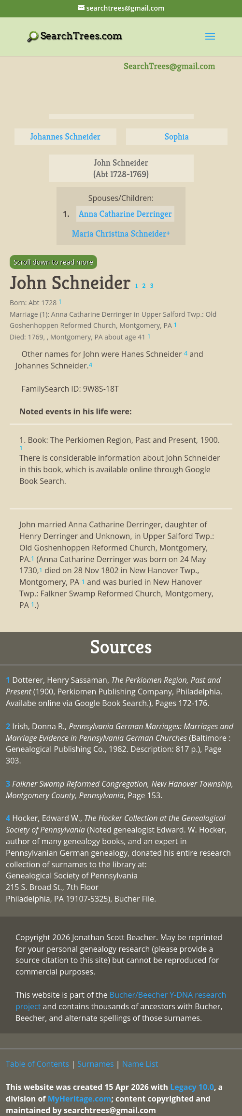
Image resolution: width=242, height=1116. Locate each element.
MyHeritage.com (80, 1098)
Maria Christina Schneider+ (121, 233)
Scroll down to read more (53, 262)
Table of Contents (37, 1064)
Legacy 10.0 (192, 1087)
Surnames (95, 1064)
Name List (140, 1064)
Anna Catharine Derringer (125, 213)
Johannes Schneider (65, 136)
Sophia (177, 136)
